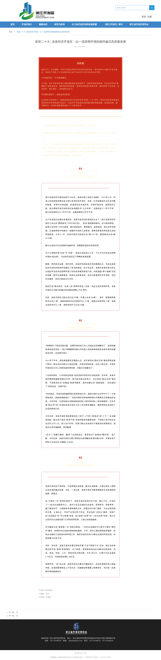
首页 (10, 32)
